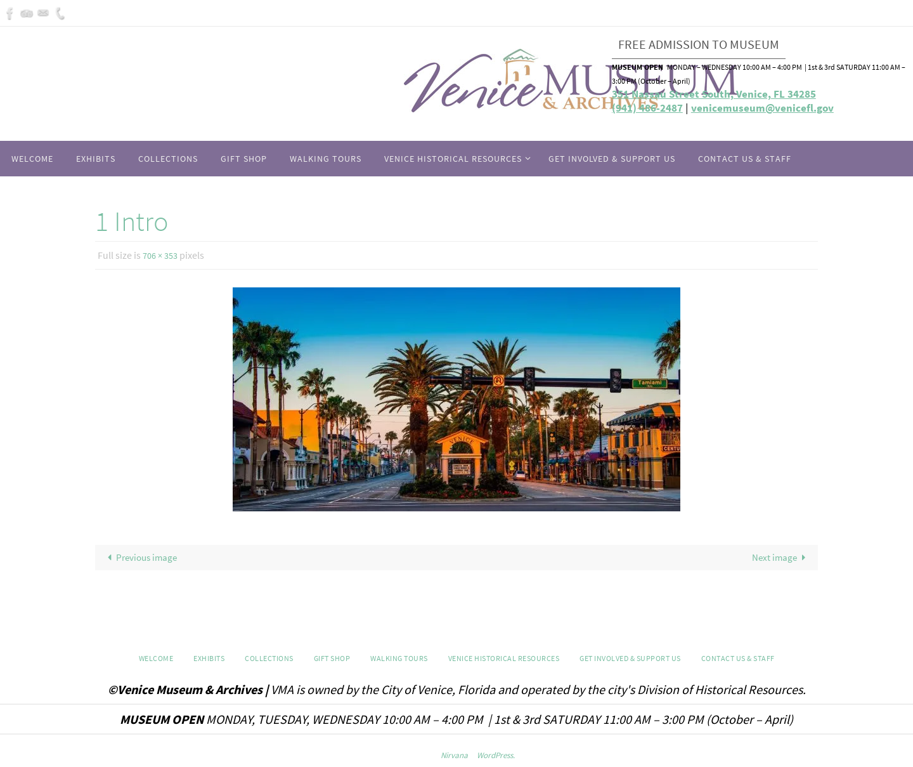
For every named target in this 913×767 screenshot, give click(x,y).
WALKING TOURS (399, 659)
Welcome (156, 659)
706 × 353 (162, 255)
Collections (269, 659)
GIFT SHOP (332, 659)
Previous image (144, 558)
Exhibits (208, 659)
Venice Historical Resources (504, 659)
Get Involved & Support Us (630, 659)
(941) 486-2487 (647, 108)
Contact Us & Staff (738, 659)
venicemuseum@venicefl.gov (762, 108)
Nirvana (454, 756)
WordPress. (496, 756)
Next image (778, 558)
